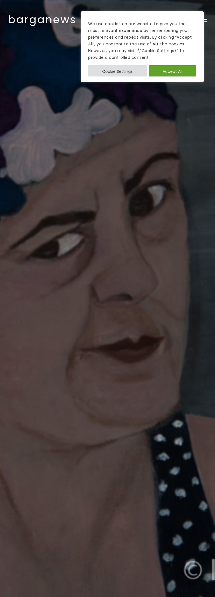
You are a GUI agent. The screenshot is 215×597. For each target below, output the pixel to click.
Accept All (172, 71)
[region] (142, 46)
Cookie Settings (117, 71)
